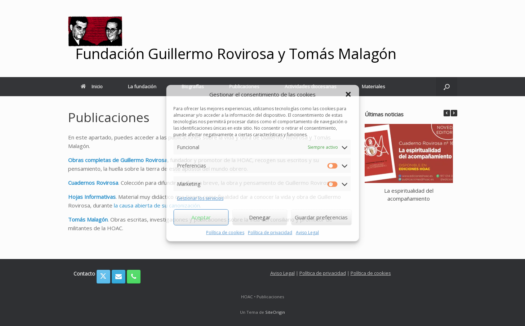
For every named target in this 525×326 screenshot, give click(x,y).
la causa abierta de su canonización (157, 205)
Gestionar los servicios (200, 198)
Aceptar (201, 217)
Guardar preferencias (321, 217)
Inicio (92, 86)
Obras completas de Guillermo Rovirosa (117, 160)
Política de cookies (225, 232)
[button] (348, 94)
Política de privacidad (270, 232)
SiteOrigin (275, 312)
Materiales (373, 86)
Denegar (260, 217)
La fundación (142, 86)
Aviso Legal (307, 232)
